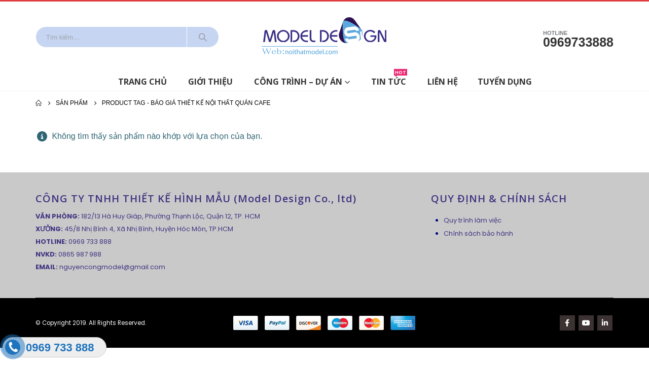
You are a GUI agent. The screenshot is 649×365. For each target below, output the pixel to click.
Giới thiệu (210, 81)
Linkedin (604, 323)
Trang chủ (142, 81)
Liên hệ (442, 81)
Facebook (567, 323)
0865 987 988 (79, 254)
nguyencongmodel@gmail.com (112, 267)
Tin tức (389, 79)
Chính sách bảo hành (478, 233)
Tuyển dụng (505, 81)
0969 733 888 (90, 241)
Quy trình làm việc (472, 220)
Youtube (586, 323)
